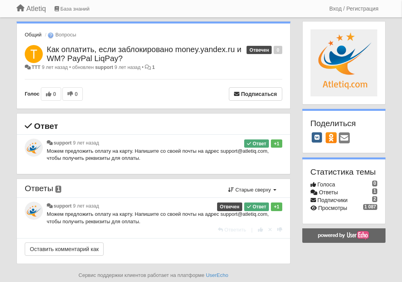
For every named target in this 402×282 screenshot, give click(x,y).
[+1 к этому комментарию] (260, 230)
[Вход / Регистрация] (354, 8)
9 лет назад (86, 143)
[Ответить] (232, 230)
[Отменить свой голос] (270, 230)
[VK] (317, 137)
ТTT (35, 67)
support (104, 67)
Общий (33, 35)
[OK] (331, 137)
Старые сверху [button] (252, 190)
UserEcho (217, 275)
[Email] (344, 138)
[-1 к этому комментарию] (279, 230)
